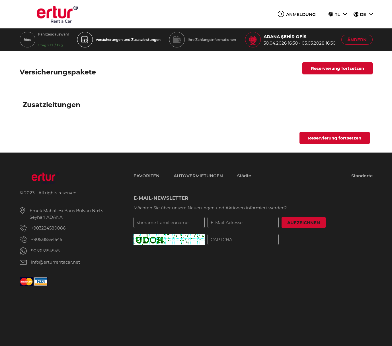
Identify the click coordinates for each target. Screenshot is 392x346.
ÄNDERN (357, 39)
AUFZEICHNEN (303, 222)
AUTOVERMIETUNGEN (198, 175)
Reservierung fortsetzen (337, 68)
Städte (244, 175)
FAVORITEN (146, 175)
